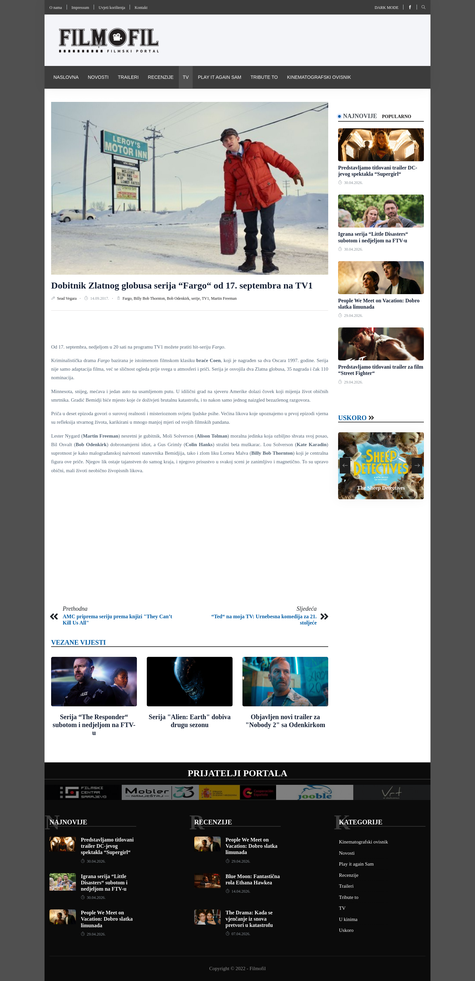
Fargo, (128, 298)
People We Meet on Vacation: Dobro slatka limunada (107, 919)
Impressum (80, 7)
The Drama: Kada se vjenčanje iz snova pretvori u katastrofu (249, 919)
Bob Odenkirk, (179, 298)
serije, (196, 298)
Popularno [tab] (396, 116)
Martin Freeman (224, 298)
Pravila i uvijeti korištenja (88, 99)
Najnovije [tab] (360, 116)
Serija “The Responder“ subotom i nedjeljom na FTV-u (94, 724)
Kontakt (141, 7)
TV (186, 77)
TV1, (206, 298)
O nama (55, 7)
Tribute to (264, 77)
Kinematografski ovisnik (319, 77)
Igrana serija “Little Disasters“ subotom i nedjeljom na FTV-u (104, 883)
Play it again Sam (219, 77)
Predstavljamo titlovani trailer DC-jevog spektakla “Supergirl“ (107, 846)
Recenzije (161, 77)
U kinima (348, 919)
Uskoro (352, 417)
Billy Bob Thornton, (150, 298)
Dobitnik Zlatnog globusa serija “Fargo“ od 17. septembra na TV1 (182, 285)
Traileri (128, 77)
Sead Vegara (67, 298)
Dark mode (386, 7)
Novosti (98, 77)
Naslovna (66, 77)
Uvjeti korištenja (112, 7)
